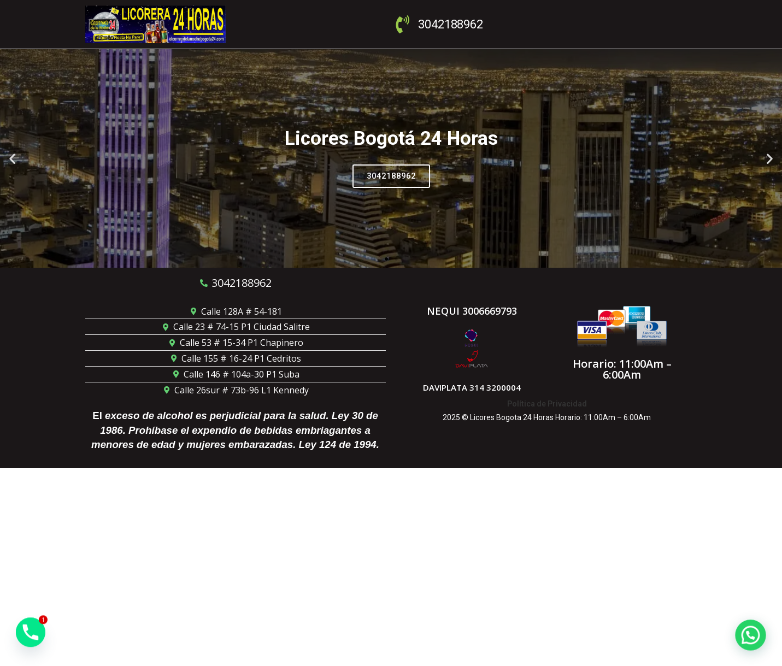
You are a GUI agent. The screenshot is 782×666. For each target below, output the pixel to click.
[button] (12, 158)
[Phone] (30, 637)
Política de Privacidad (547, 403)
